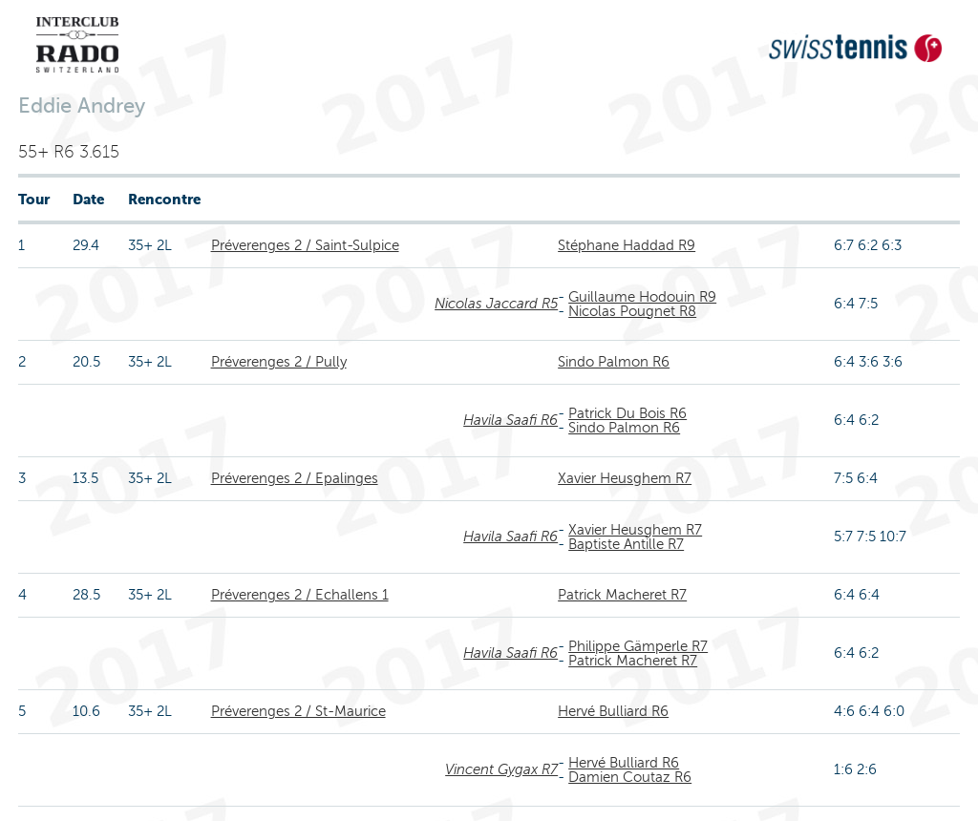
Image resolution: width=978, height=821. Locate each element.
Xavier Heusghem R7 (624, 478)
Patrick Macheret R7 (622, 594)
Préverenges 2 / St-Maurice (298, 711)
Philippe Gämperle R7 (638, 646)
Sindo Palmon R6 (614, 361)
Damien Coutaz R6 (629, 777)
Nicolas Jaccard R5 (496, 303)
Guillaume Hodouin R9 (642, 297)
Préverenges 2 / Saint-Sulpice (305, 245)
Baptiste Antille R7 (626, 544)
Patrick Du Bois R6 (627, 413)
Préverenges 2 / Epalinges (294, 478)
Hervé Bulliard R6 (613, 711)
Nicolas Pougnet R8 (632, 311)
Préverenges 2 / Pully (279, 361)
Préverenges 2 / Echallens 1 (300, 594)
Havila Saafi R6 (510, 420)
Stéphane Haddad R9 (626, 245)
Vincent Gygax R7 (501, 769)
